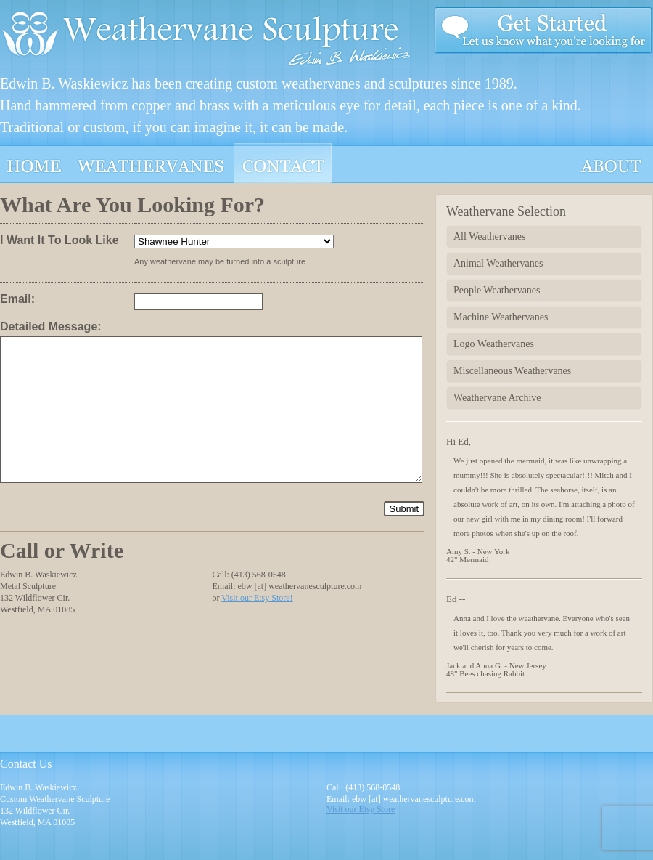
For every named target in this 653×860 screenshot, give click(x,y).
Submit (404, 508)
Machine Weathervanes (500, 317)
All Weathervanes (489, 236)
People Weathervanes (497, 290)
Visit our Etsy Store (360, 809)
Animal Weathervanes (498, 263)
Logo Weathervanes (493, 343)
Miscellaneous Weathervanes (512, 370)
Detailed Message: (51, 326)
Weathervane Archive (497, 397)
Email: (17, 299)
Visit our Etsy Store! (256, 598)
